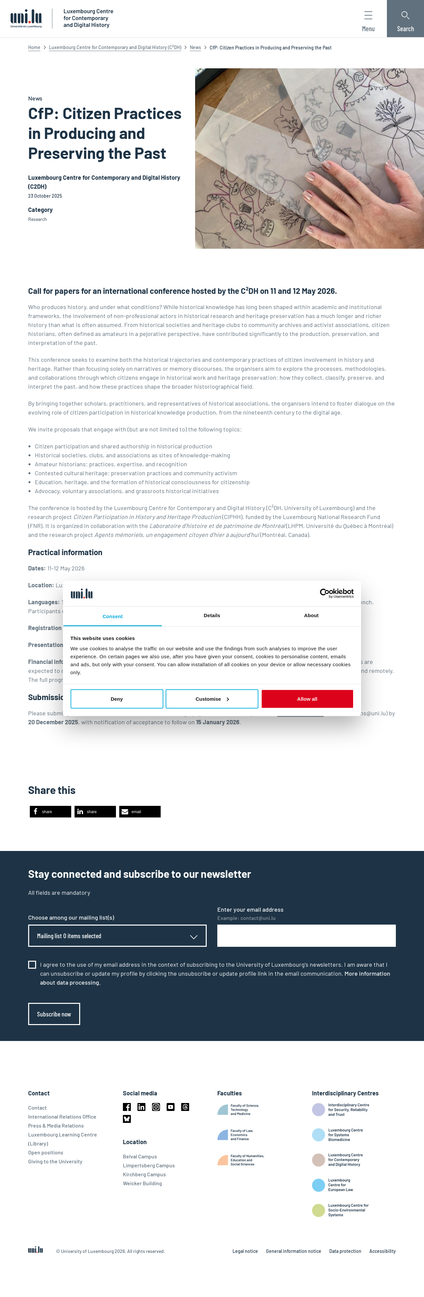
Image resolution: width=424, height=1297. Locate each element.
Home (34, 47)
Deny (117, 698)
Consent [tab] (113, 616)
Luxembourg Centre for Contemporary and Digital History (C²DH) (115, 47)
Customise (212, 698)
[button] (50, 811)
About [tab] (311, 615)
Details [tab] (212, 615)
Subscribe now (54, 1014)
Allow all (307, 698)
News (195, 47)
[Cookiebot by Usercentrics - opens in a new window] (325, 593)
